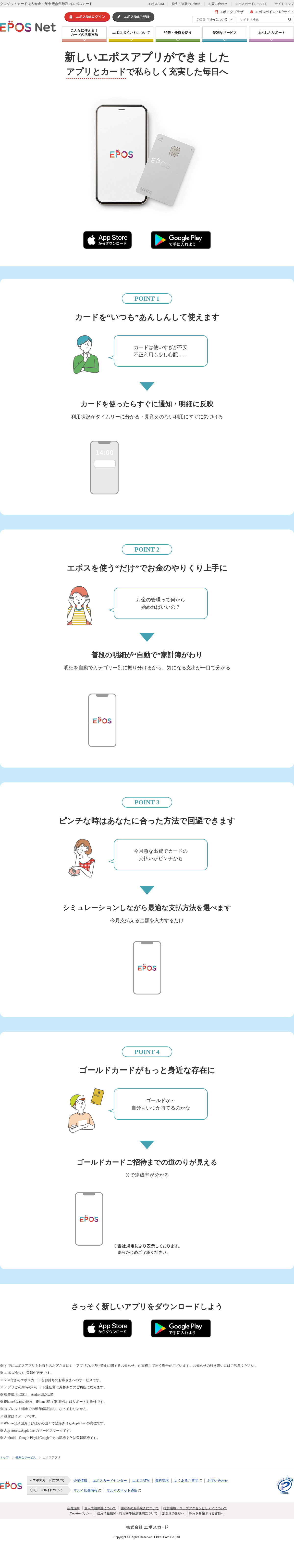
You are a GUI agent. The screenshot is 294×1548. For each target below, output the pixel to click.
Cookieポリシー (81, 1513)
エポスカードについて (251, 4)
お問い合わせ (217, 4)
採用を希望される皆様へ (206, 1513)
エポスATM (156, 4)
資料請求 (162, 1481)
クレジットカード (13, 4)
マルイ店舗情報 (86, 1490)
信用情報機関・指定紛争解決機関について (127, 1513)
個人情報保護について (100, 1508)
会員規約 (73, 1508)
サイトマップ (284, 4)
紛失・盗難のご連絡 (186, 4)
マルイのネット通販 (122, 1490)
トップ (4, 1457)
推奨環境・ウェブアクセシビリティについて (195, 1508)
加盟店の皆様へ (173, 1513)
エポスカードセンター (110, 1481)
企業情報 (80, 1481)
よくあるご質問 (186, 1481)
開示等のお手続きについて (140, 1508)
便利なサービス (25, 1457)
